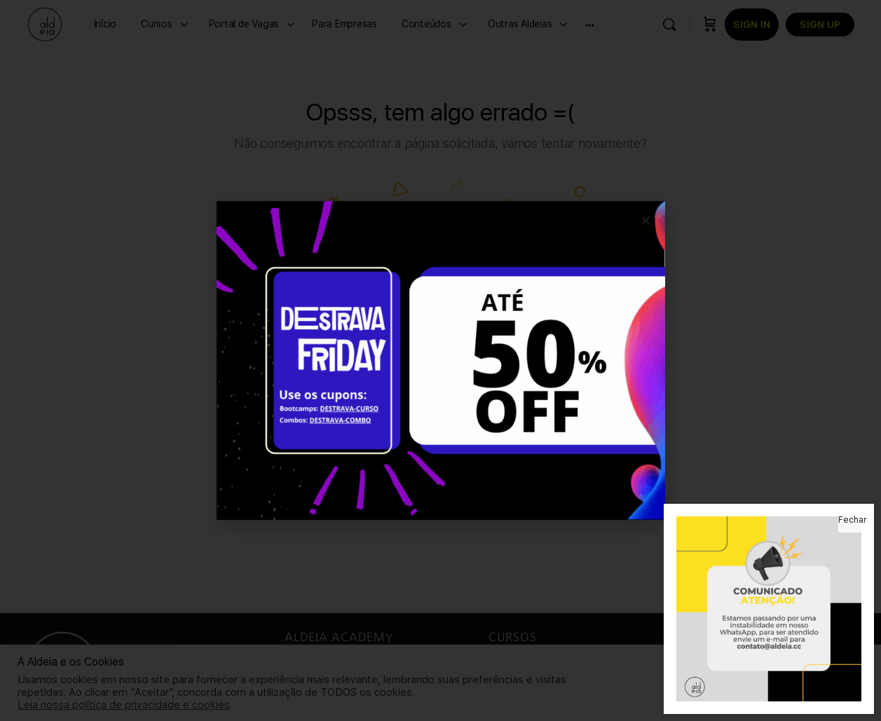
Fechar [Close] (852, 520)
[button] (646, 220)
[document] (440, 360)
